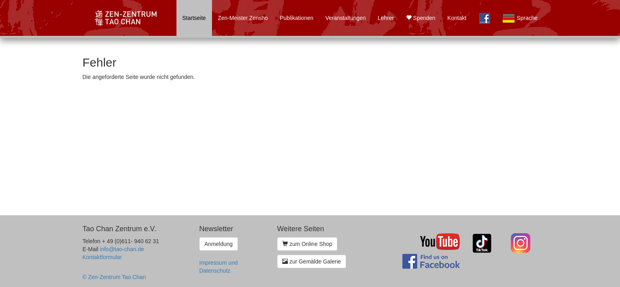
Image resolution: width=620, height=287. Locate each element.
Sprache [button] (519, 18)
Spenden (421, 18)
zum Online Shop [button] (307, 244)
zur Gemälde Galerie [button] (311, 261)
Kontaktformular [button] (102, 257)
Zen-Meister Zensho (243, 18)
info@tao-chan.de (122, 249)
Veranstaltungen (345, 18)
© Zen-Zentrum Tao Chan (114, 277)
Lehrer (386, 18)
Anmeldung (218, 244)
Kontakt (457, 18)
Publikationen (296, 18)
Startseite (194, 18)
